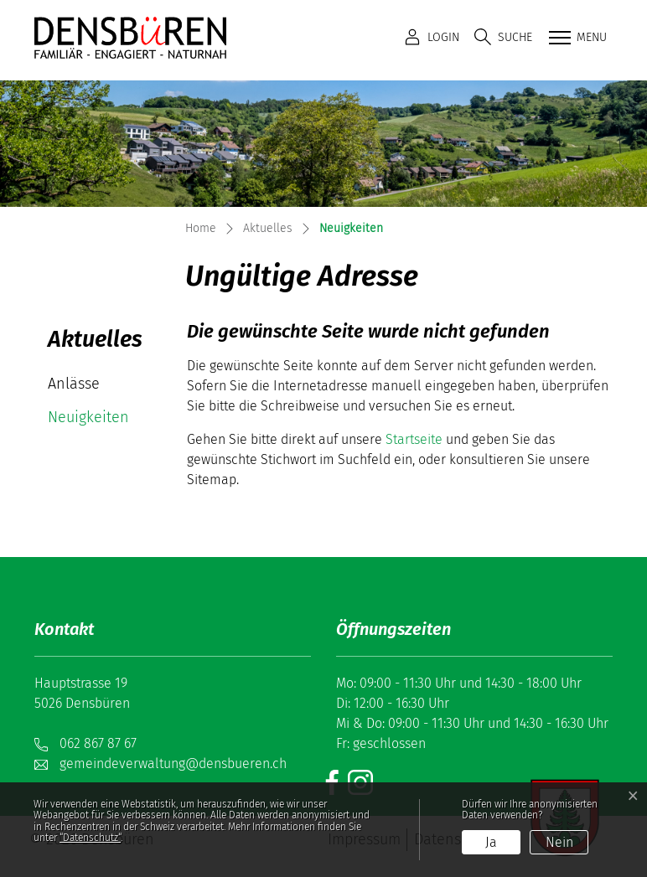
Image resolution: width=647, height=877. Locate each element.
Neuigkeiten (97, 421)
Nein (559, 842)
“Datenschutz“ (90, 837)
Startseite (414, 439)
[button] (503, 37)
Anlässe (74, 383)
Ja (491, 842)
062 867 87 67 (98, 743)
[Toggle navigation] (576, 38)
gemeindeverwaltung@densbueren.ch (173, 763)
